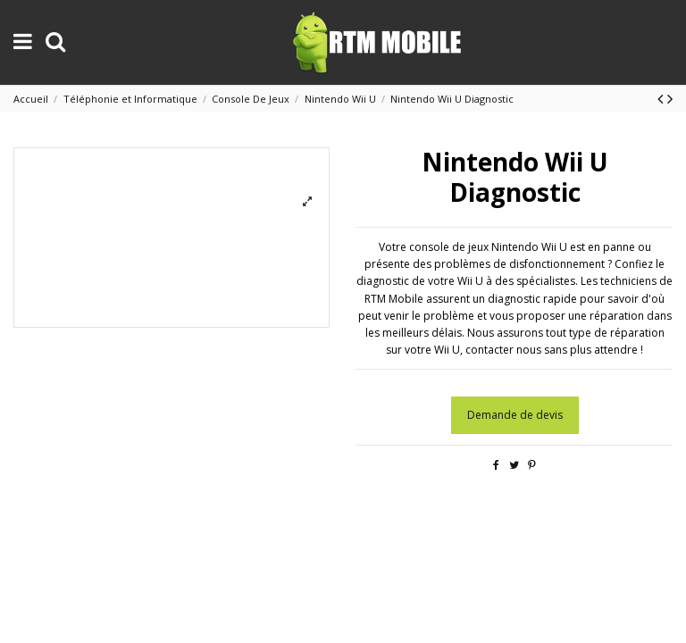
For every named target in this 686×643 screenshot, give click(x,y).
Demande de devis (515, 414)
